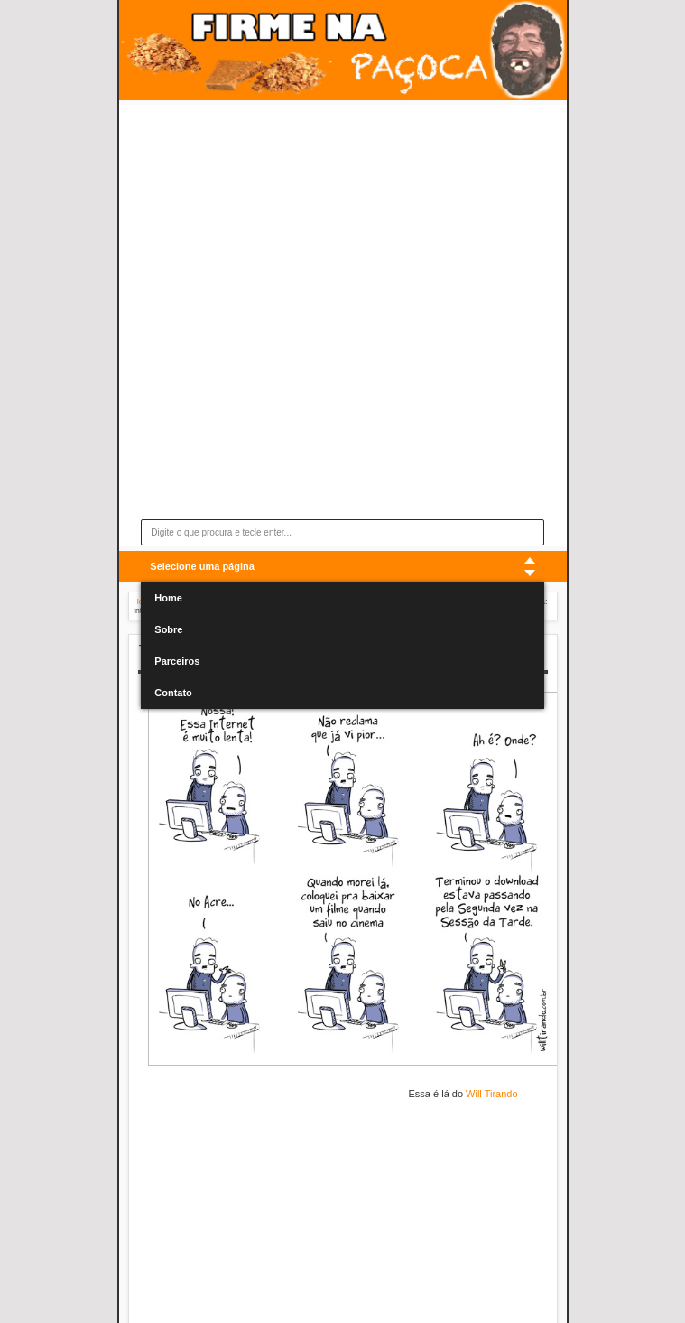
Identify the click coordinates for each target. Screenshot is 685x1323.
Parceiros (176, 661)
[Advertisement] (311, 325)
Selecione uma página (202, 566)
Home (168, 597)
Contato (173, 692)
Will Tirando (491, 1093)
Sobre (168, 629)
